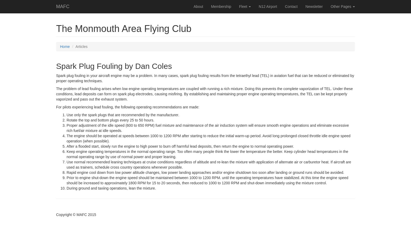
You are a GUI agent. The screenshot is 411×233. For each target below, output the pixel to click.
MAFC (62, 6)
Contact (291, 6)
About (198, 6)
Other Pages (343, 6)
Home (65, 47)
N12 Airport (268, 6)
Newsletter (314, 6)
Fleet (245, 6)
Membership (221, 6)
